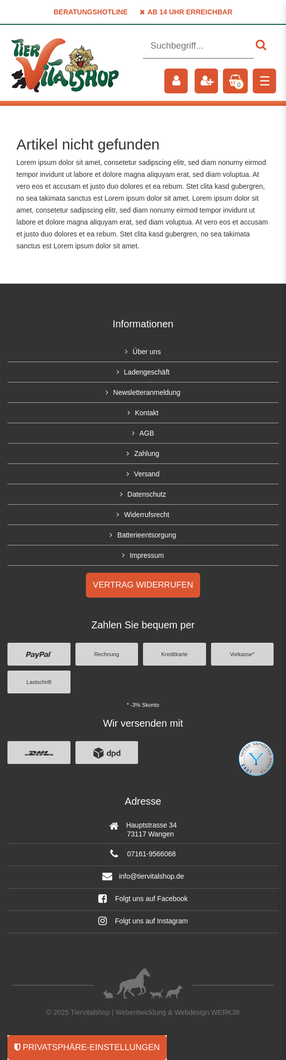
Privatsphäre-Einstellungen (87, 1047)
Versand (146, 474)
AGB (147, 433)
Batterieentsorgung (146, 535)
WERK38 (225, 1012)
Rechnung (106, 654)
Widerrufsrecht (146, 515)
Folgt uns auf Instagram (143, 921)
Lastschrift (38, 682)
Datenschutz (147, 494)
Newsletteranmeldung (146, 392)
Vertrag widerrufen (143, 585)
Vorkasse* (242, 654)
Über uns (147, 352)
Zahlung (146, 453)
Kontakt (146, 413)
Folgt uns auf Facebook (143, 899)
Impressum (147, 555)
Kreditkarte (174, 654)
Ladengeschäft (147, 372)
